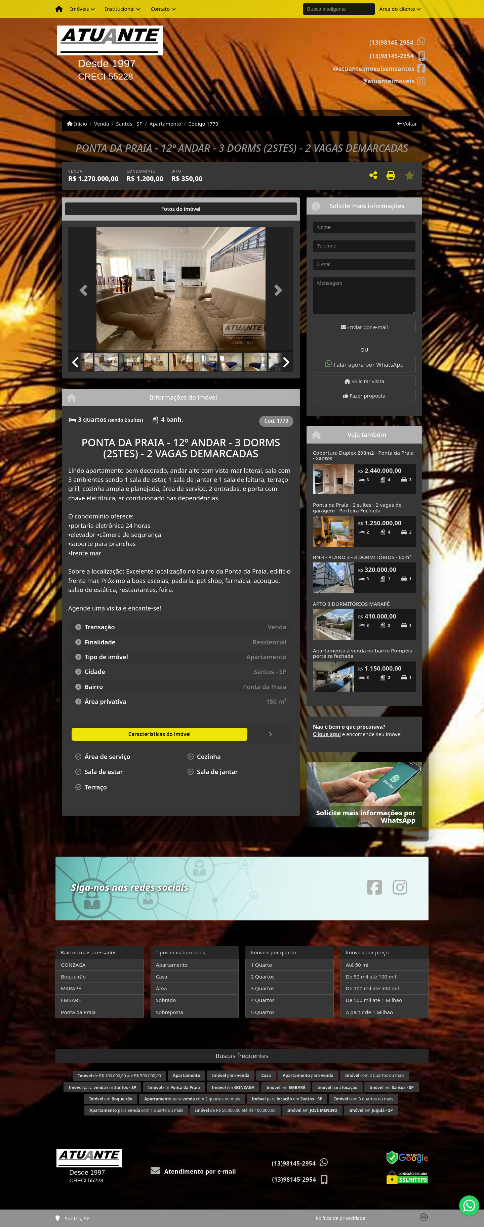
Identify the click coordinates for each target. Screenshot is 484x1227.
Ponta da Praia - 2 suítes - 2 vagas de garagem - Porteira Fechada (357, 507)
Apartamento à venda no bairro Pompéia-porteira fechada (363, 653)
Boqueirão (73, 976)
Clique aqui (327, 734)
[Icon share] (379, 68)
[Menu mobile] (59, 9)
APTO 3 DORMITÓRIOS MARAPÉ (351, 603)
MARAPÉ (71, 988)
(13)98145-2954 (391, 42)
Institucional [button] (119, 8)
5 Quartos (263, 1012)
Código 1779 (203, 123)
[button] (85, 290)
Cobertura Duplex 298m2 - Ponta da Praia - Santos (363, 455)
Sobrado (166, 1000)
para (230, 1075)
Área (161, 988)
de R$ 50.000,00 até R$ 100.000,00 (235, 1110)
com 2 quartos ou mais (374, 1075)
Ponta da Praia (78, 1012)
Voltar (407, 123)
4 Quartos (263, 1000)
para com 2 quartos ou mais (192, 1099)
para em (102, 1087)
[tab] (90, 208)
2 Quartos (263, 976)
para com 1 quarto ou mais (136, 1110)
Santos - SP (129, 123)
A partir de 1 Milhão (369, 1012)
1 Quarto (261, 964)
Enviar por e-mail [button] (364, 327)
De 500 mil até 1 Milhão (374, 1000)
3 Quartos (263, 988)
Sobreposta (169, 1012)
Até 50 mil (358, 964)
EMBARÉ (71, 1000)
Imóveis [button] (79, 8)
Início (77, 123)
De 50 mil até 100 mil (371, 976)
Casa (161, 976)
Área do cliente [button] (397, 8)
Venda (101, 123)
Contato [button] (160, 8)
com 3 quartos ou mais (363, 1099)
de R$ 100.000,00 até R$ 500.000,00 (119, 1076)
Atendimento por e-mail (193, 1171)
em (174, 1087)
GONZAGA (73, 964)
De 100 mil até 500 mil (372, 988)
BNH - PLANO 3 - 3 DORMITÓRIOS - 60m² (362, 557)
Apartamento (166, 123)
